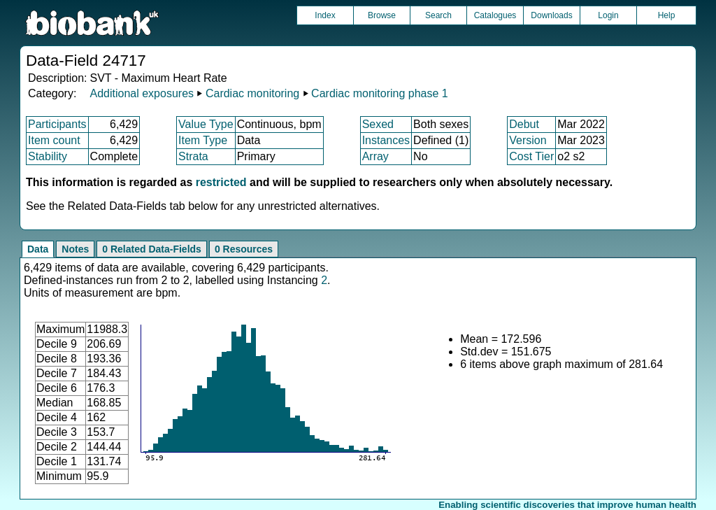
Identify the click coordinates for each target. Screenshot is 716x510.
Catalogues (495, 15)
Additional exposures (142, 93)
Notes (75, 249)
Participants (57, 124)
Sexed (378, 124)
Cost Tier (531, 156)
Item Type (202, 140)
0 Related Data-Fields (151, 249)
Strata (193, 156)
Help (666, 15)
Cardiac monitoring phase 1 (379, 93)
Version (527, 140)
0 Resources (244, 249)
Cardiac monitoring (252, 93)
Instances (386, 140)
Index (325, 15)
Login (608, 15)
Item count (54, 140)
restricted (221, 182)
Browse (382, 15)
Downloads (551, 15)
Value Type (206, 124)
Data (37, 249)
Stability (47, 156)
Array (375, 156)
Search (438, 15)
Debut (524, 124)
